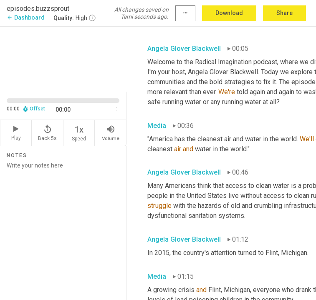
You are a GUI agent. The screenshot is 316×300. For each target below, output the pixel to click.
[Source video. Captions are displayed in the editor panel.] (63, 58)
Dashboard (26, 17)
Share (284, 13)
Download (229, 13)
